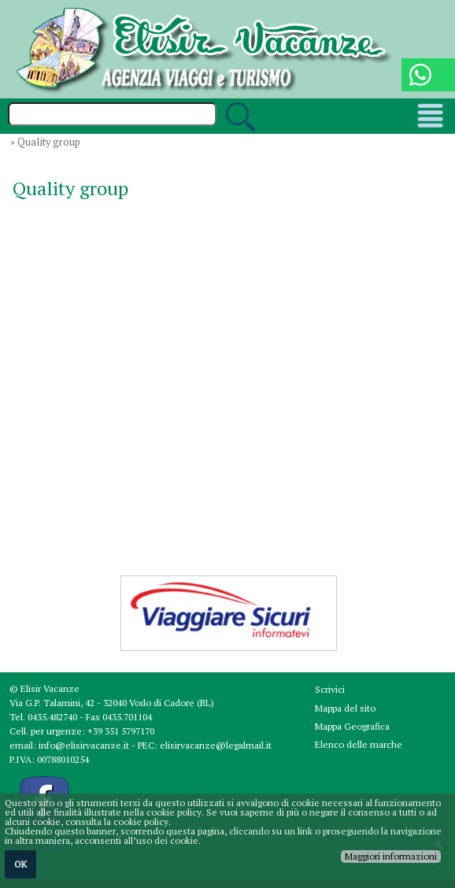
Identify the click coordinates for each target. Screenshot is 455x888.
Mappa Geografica (352, 726)
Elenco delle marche (358, 744)
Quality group (48, 142)
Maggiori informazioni (391, 856)
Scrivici (330, 689)
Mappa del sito (345, 708)
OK (20, 864)
